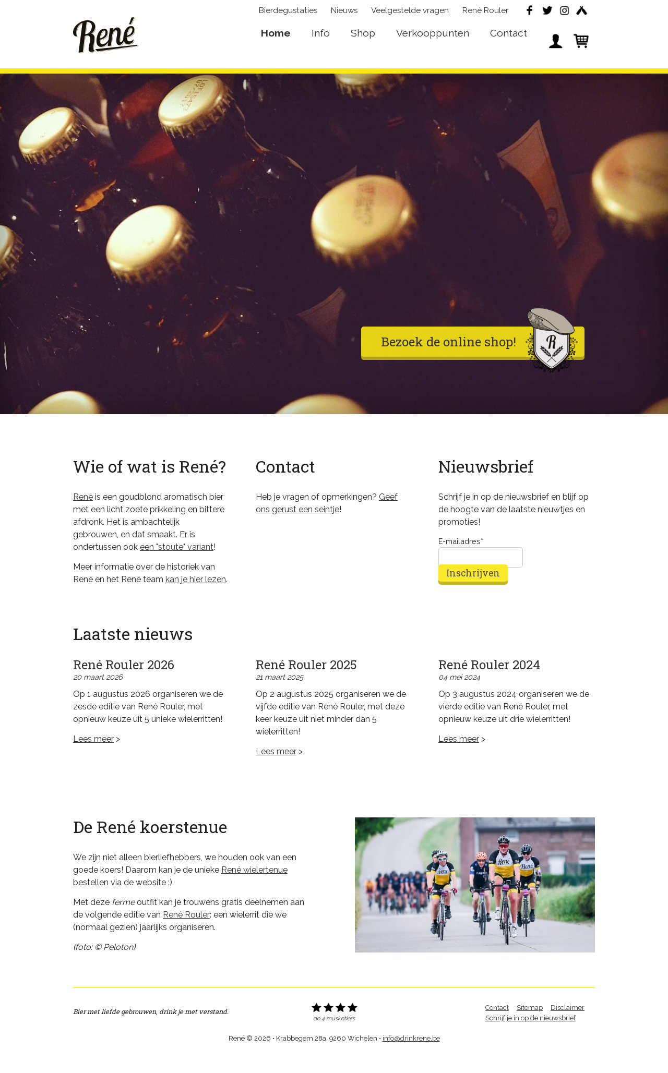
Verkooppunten (432, 45)
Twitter (547, 13)
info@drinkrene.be (411, 1053)
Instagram (564, 13)
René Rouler (485, 13)
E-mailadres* (460, 556)
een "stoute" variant (176, 562)
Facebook (529, 13)
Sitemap (530, 1023)
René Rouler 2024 (489, 679)
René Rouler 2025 (306, 679)
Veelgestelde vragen (410, 13)
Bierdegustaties (288, 13)
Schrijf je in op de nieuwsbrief (530, 1033)
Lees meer (93, 754)
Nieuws (344, 13)
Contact (508, 45)
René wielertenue (254, 885)
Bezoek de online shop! (479, 357)
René (105, 37)
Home (276, 45)
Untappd (581, 13)
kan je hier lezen (195, 594)
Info (321, 45)
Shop (363, 45)
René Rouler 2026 (123, 679)
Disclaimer (567, 1023)
